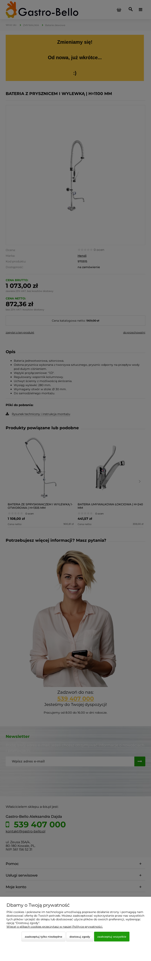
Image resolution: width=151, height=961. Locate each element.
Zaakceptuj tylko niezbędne (43, 936)
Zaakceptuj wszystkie (111, 936)
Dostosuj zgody (80, 936)
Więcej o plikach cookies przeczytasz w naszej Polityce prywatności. (55, 926)
